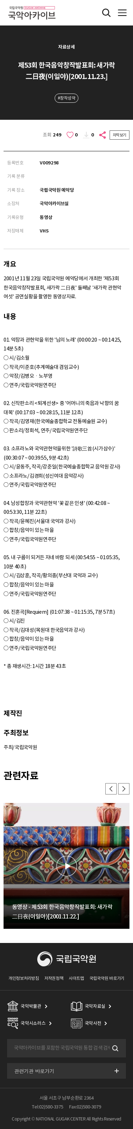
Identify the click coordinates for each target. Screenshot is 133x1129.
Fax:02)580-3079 (85, 1107)
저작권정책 (53, 978)
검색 (114, 1048)
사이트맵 (76, 978)
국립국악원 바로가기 (106, 978)
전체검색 (106, 12)
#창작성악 (66, 98)
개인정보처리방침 (24, 978)
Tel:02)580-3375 (47, 1107)
